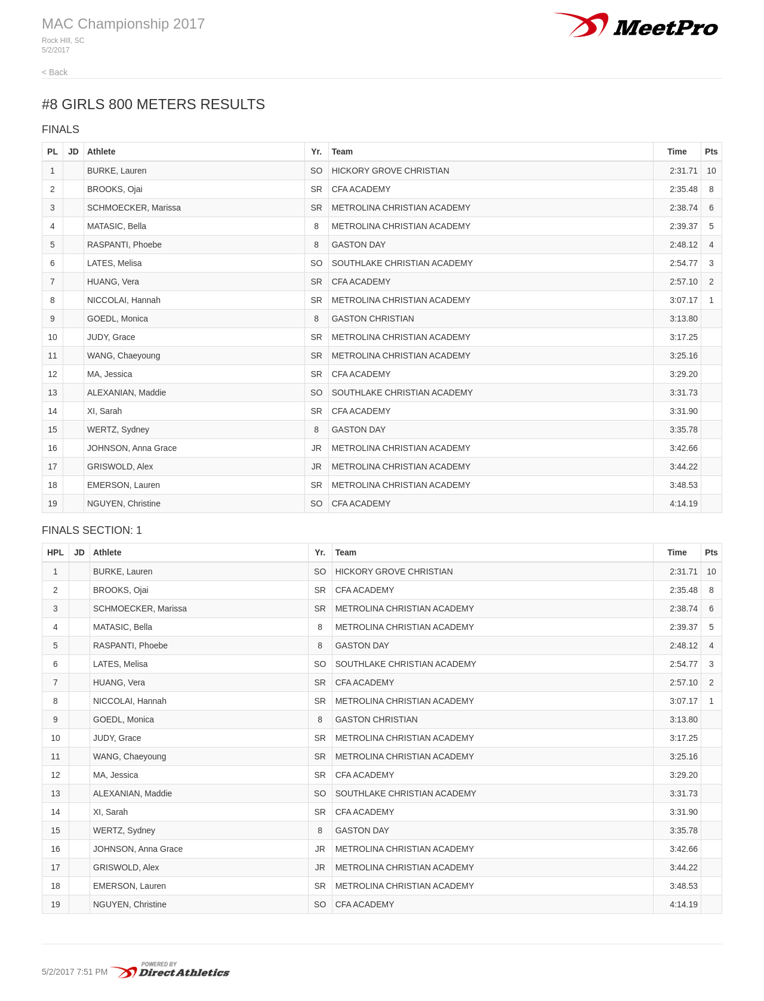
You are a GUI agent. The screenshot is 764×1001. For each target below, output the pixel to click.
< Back (54, 72)
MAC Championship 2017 (123, 24)
